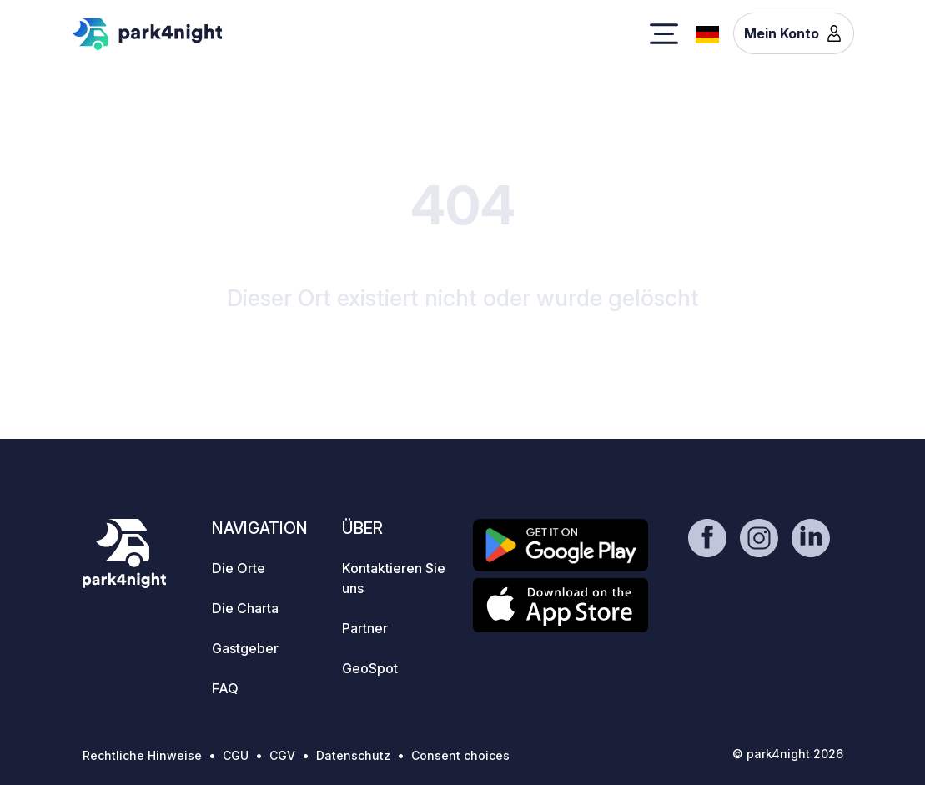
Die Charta (245, 608)
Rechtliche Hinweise (142, 755)
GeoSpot (370, 668)
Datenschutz (353, 755)
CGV (282, 755)
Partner (365, 628)
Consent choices (460, 755)
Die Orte (238, 568)
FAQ (225, 688)
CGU (236, 755)
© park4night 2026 (787, 754)
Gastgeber (245, 648)
